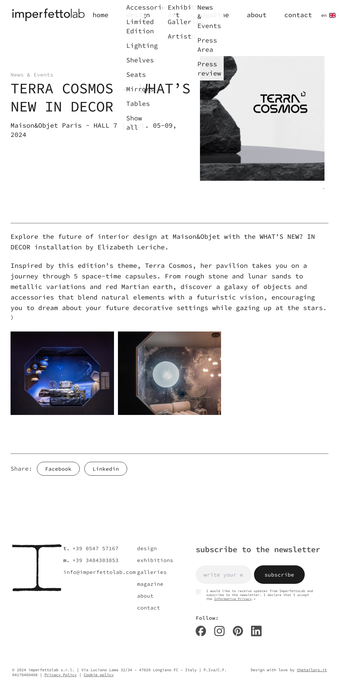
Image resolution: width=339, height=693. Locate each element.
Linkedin (106, 468)
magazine (150, 584)
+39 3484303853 (95, 560)
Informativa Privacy (233, 599)
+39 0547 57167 (95, 548)
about (145, 595)
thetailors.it (312, 669)
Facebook (58, 468)
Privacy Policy (60, 674)
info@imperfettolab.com (99, 572)
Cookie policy (99, 674)
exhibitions (155, 560)
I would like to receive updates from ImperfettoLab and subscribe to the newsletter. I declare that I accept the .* (254, 595)
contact (148, 607)
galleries (152, 572)
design (147, 548)
